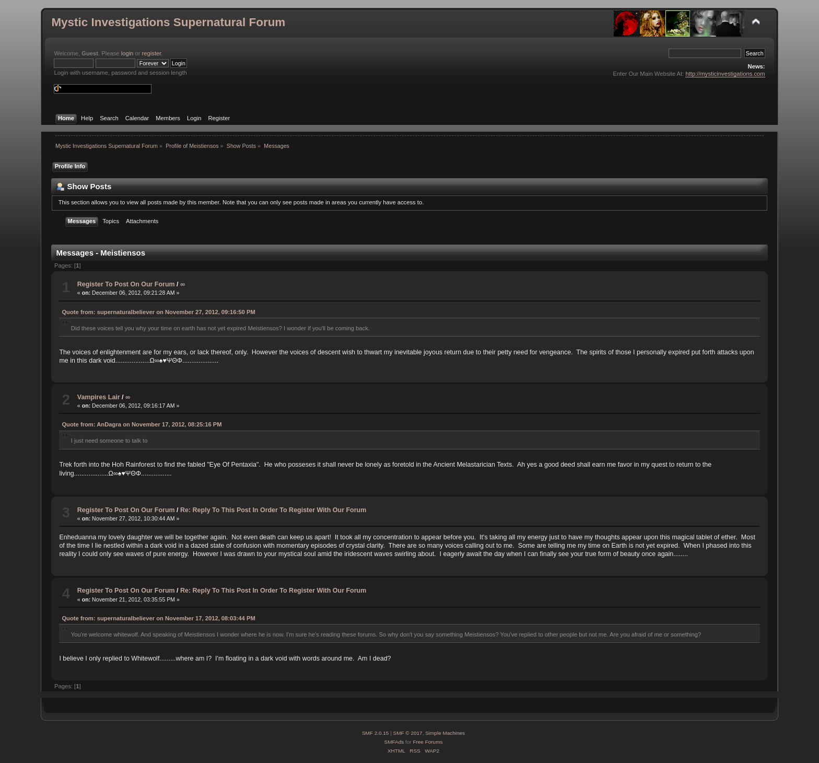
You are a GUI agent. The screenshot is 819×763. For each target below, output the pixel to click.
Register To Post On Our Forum (126, 284)
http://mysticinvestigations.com (725, 74)
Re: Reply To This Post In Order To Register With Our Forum (273, 510)
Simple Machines (445, 733)
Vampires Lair (98, 397)
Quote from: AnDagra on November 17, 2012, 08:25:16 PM (141, 424)
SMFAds (394, 742)
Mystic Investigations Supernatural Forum (168, 22)
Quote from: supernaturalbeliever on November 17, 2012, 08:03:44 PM (158, 618)
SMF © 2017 (408, 733)
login (127, 53)
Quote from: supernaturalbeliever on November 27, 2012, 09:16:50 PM (158, 312)
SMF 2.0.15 (375, 733)
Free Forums (427, 742)
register (151, 53)
